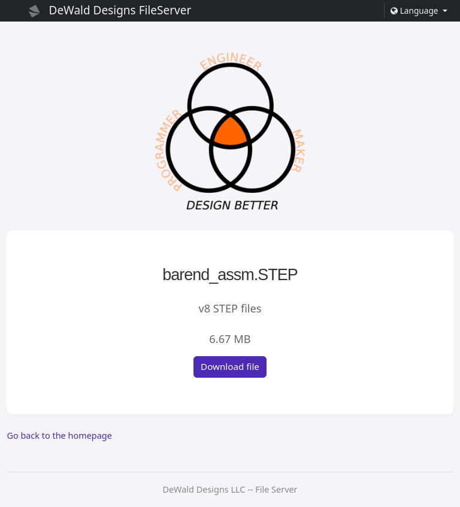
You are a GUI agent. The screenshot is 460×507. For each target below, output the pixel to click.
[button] (418, 10)
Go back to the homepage (59, 435)
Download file (230, 366)
